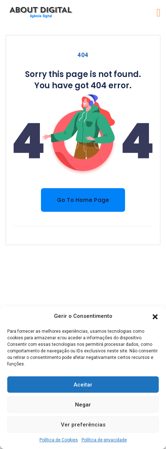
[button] (155, 316)
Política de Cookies (59, 439)
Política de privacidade (104, 439)
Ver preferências (83, 424)
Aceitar (83, 384)
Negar (83, 404)
